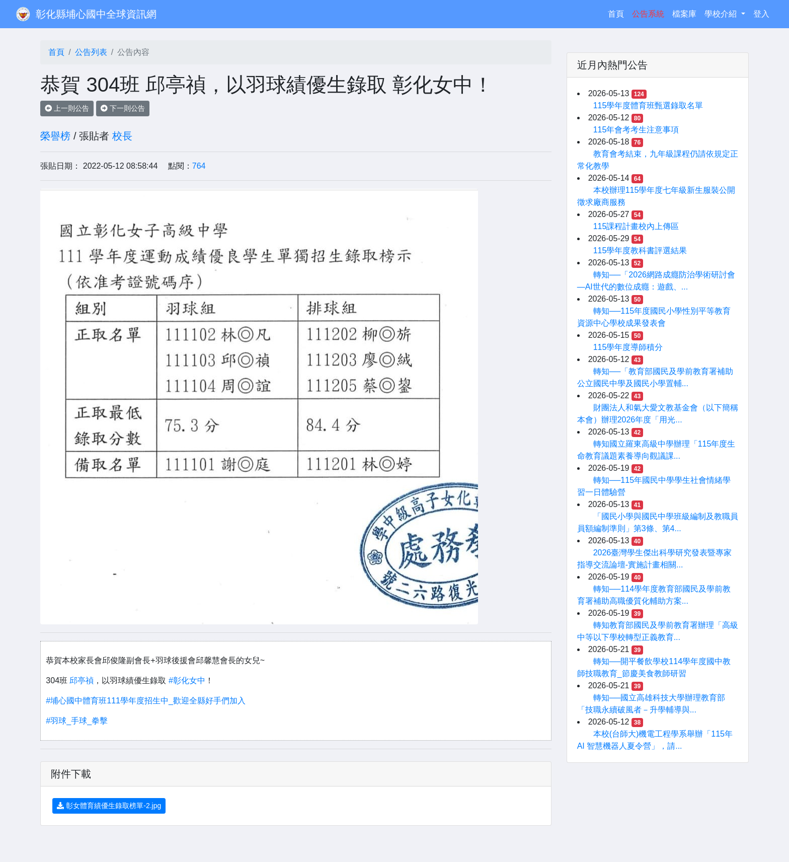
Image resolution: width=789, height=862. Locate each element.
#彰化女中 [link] (187, 680)
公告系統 (648, 14)
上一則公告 (67, 108)
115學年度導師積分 (628, 347)
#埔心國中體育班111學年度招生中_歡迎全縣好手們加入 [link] (146, 700)
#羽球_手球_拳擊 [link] (77, 720)
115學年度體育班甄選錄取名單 (648, 105)
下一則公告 (123, 108)
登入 (761, 14)
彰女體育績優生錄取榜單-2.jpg (109, 806)
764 (199, 166)
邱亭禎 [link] (81, 680)
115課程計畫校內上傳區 (636, 226)
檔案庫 (684, 14)
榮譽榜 (55, 135)
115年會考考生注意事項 (636, 129)
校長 (122, 135)
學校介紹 (721, 14)
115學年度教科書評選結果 (640, 250)
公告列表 (91, 52)
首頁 (618, 13)
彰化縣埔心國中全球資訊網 (96, 14)
